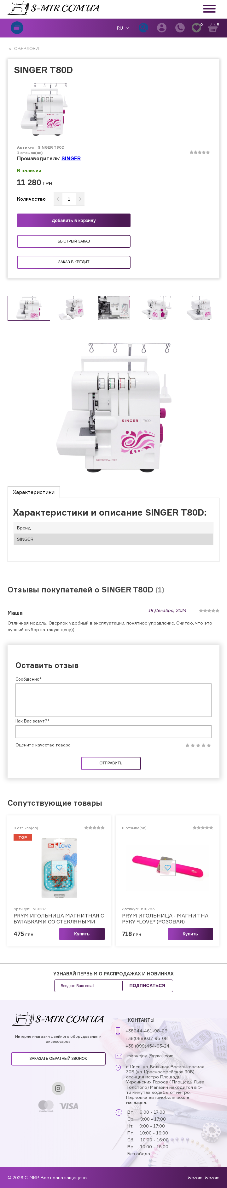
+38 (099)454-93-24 (147, 1045)
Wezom (212, 1177)
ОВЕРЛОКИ (26, 48)
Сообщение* (28, 679)
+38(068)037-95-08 (146, 1038)
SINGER (71, 158)
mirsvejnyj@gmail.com (150, 1055)
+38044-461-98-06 (146, 1030)
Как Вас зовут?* (32, 720)
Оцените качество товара (43, 745)
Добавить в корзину (74, 220)
